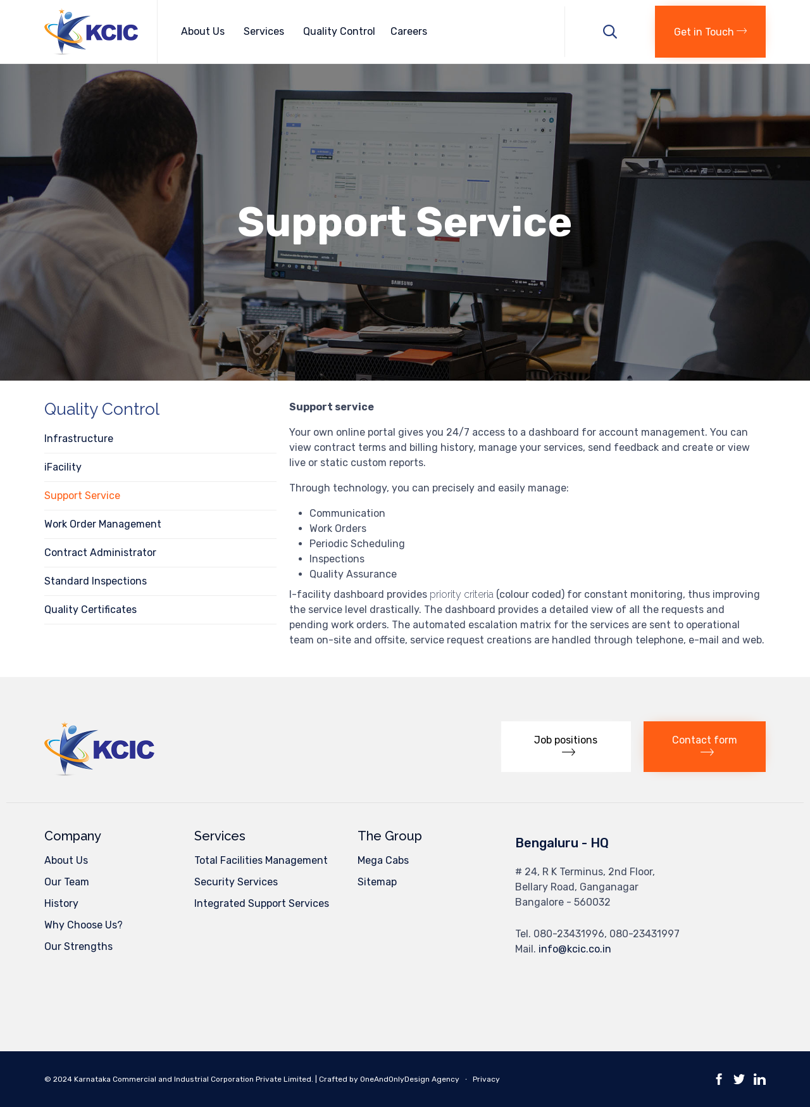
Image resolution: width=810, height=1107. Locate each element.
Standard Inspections (95, 581)
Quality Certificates (90, 610)
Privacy (486, 1079)
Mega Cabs (383, 860)
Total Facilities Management (261, 860)
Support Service (82, 496)
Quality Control (339, 31)
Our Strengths (78, 946)
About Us (204, 31)
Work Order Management (102, 524)
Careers (408, 31)
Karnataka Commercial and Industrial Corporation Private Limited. (194, 1079)
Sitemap (377, 882)
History (61, 903)
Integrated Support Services (261, 903)
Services (266, 31)
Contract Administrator (100, 553)
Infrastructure (78, 439)
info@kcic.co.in (575, 949)
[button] (710, 32)
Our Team (66, 882)
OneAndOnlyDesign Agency (409, 1079)
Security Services (236, 882)
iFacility (63, 467)
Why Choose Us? (83, 925)
